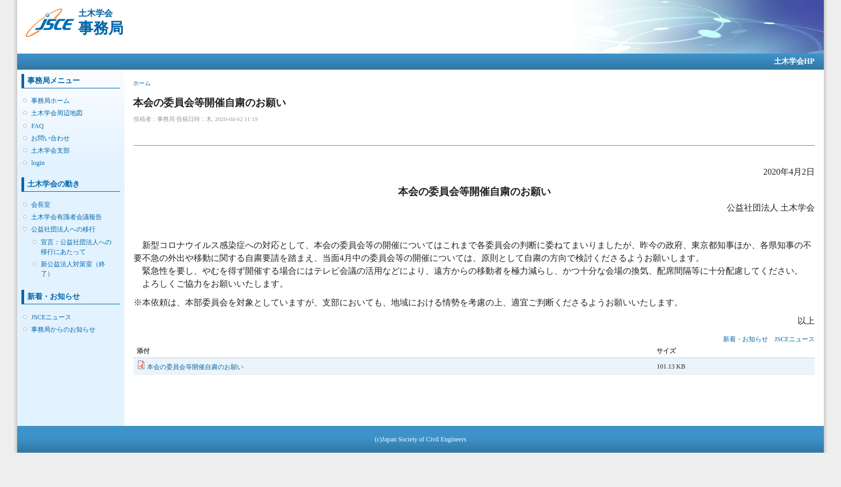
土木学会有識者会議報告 (66, 217)
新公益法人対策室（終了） (73, 269)
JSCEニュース (51, 317)
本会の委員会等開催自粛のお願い (195, 367)
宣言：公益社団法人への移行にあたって (76, 247)
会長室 (40, 204)
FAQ (37, 126)
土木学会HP (794, 61)
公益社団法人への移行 (63, 229)
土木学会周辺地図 (57, 113)
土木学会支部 (50, 150)
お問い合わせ (50, 138)
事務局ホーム (50, 100)
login (38, 163)
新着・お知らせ (745, 339)
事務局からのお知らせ (63, 329)
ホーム (142, 83)
